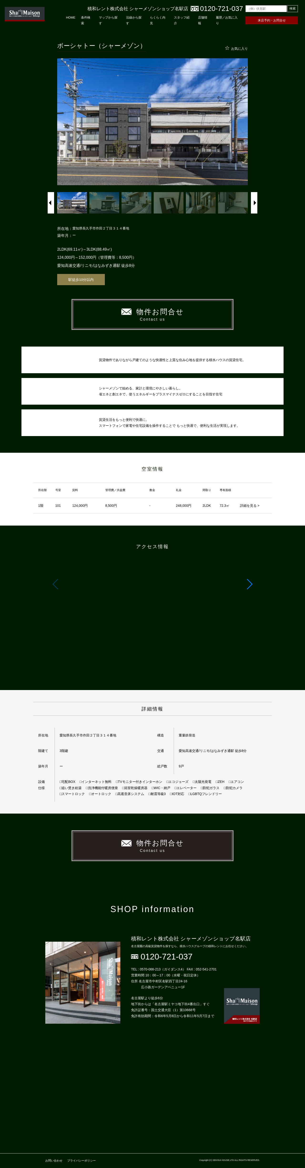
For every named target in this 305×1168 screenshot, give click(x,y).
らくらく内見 (157, 20)
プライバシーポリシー (81, 1160)
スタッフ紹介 (181, 20)
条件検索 (85, 20)
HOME (70, 17)
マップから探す (108, 20)
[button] (249, 584)
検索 (293, 8)
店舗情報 (202, 20)
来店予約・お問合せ (272, 20)
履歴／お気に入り (227, 20)
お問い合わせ (53, 1160)
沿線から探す (134, 20)
